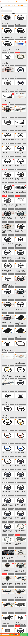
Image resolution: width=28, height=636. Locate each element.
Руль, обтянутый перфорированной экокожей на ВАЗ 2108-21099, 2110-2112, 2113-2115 (7, 127)
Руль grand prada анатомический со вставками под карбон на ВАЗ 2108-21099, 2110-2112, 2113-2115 (7, 218)
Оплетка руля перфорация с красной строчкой (20, 531)
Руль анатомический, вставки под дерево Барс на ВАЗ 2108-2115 (19, 231)
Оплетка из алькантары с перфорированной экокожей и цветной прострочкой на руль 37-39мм (20, 583)
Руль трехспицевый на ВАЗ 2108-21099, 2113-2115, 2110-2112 (7, 244)
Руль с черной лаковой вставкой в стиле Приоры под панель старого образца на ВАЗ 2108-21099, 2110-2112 (7, 205)
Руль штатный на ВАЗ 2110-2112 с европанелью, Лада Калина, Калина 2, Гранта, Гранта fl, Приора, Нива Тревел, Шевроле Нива (20, 388)
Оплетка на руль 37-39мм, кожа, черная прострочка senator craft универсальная (20, 609)
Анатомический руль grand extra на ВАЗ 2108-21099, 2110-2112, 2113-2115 (7, 322)
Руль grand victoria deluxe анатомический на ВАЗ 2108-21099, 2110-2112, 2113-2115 (20, 296)
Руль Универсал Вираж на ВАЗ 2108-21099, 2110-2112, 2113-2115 (20, 218)
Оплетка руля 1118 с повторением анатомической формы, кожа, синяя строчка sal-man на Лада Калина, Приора (7, 336)
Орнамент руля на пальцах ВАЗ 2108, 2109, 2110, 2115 (20, 100)
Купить (9, 26)
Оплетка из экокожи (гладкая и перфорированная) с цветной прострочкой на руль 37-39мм (19, 596)
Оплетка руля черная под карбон (6, 543)
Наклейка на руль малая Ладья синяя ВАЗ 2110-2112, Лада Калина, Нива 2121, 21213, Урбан (20, 49)
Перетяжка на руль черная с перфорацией (19, 544)
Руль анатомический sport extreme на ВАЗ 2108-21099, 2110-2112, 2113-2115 (20, 309)
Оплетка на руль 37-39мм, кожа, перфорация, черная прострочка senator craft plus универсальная (7, 622)
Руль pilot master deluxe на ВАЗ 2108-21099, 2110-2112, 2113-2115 (7, 309)
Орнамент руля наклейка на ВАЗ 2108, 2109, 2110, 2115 (7, 361)
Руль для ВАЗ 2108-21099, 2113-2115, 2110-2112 (20, 557)
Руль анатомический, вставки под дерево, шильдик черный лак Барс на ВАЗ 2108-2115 (7, 179)
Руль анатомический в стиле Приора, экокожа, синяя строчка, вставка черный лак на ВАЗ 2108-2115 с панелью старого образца (7, 479)
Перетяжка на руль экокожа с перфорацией (19, 113)
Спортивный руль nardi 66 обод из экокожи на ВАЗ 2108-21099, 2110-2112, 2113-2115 (7, 231)
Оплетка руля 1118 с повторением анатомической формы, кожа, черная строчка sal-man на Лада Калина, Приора (20, 336)
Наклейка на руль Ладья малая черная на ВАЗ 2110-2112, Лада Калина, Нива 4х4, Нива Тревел (20, 192)
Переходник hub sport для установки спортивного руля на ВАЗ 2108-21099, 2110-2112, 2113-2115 (7, 23)
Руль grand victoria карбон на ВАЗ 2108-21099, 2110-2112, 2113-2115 (20, 283)
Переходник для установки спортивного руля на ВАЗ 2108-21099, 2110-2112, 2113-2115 (7, 570)
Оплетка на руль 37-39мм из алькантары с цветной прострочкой (7, 596)
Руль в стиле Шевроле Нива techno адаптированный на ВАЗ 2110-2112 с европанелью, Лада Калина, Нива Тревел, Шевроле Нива (20, 23)
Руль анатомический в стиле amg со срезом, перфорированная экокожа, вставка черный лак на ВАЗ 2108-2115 (20, 401)
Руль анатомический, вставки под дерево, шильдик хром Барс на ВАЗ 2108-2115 (20, 179)
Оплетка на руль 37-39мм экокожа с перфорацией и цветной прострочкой (7, 609)
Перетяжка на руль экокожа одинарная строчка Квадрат (7, 387)
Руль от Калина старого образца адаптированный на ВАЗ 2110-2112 (7, 296)
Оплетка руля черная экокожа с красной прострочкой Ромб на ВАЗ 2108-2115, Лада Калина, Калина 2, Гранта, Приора (20, 349)
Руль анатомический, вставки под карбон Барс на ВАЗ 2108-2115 (7, 74)
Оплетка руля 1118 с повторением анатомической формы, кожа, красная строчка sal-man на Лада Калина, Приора (20, 323)
